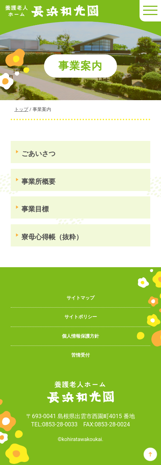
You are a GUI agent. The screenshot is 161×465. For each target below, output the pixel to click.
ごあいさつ (38, 154)
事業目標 (35, 209)
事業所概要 (38, 181)
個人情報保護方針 (80, 336)
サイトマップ (80, 297)
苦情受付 (80, 355)
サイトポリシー (80, 316)
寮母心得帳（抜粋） (52, 237)
